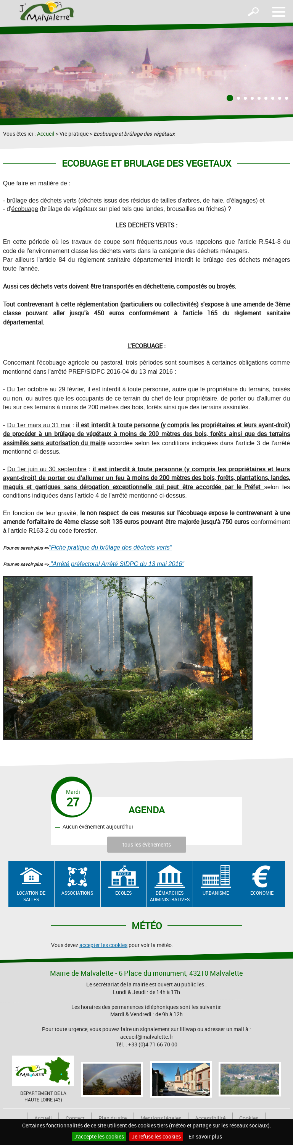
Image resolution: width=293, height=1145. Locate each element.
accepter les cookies (103, 945)
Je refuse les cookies (156, 1136)
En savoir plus (205, 1136)
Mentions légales (160, 1118)
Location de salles (31, 896)
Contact (75, 1118)
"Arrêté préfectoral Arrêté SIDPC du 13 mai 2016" (116, 564)
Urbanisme (216, 893)
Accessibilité (210, 1118)
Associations (77, 893)
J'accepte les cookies (99, 1136)
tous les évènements (146, 844)
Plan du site (112, 1118)
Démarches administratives (170, 896)
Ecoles (123, 893)
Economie (262, 893)
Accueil (46, 133)
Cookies (248, 1118)
